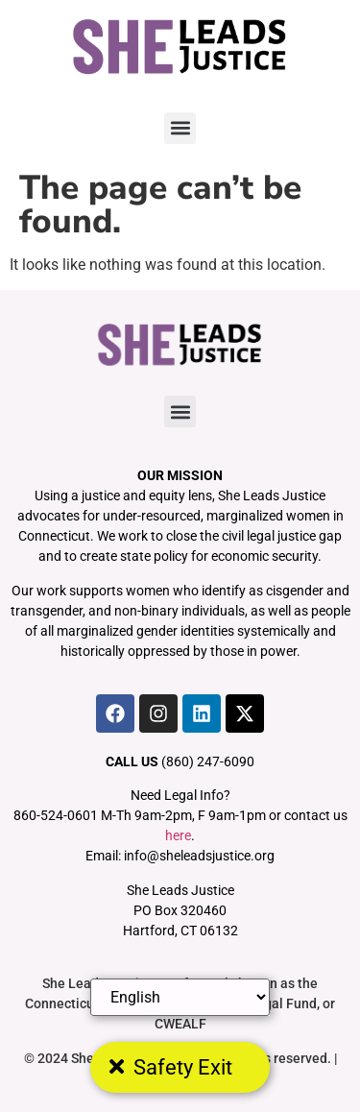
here (178, 835)
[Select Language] (180, 997)
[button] (180, 128)
